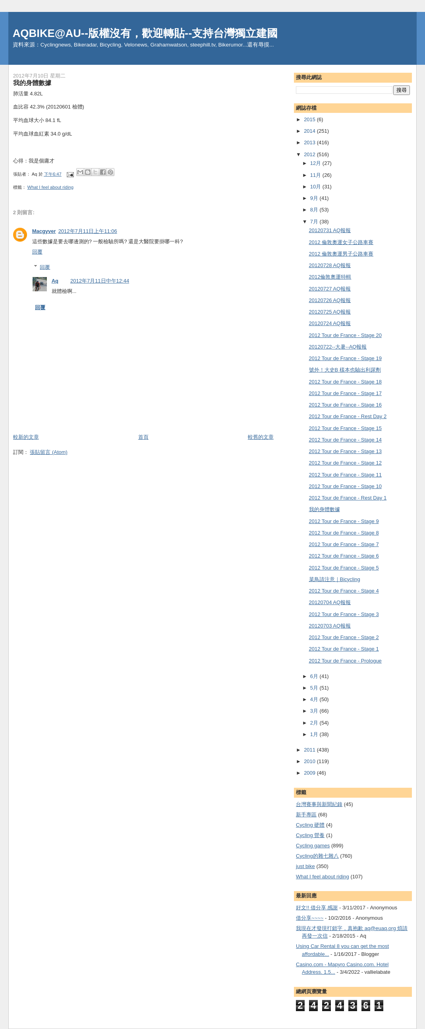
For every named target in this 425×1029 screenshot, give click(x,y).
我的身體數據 (324, 509)
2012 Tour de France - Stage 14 (345, 440)
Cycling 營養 (310, 835)
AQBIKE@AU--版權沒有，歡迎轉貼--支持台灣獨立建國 (145, 33)
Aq (55, 281)
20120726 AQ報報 (330, 300)
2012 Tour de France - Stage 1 (344, 649)
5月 (315, 688)
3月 (315, 711)
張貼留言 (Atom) (49, 452)
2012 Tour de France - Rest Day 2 (348, 416)
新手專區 (306, 815)
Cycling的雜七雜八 (317, 856)
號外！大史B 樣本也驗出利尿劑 (345, 370)
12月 (316, 163)
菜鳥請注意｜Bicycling (334, 579)
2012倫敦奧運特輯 (330, 277)
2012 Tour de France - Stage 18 (345, 382)
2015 (310, 119)
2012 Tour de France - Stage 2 (344, 637)
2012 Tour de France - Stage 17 (345, 393)
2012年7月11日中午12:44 (99, 281)
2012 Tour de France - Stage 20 (345, 335)
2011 (310, 750)
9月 (315, 198)
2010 (310, 761)
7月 (315, 222)
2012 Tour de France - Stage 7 (344, 544)
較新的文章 (26, 437)
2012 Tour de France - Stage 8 (344, 533)
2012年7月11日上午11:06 (87, 231)
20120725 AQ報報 (330, 312)
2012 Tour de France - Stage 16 (345, 405)
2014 (310, 131)
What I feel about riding (50, 187)
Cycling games (313, 846)
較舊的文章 (261, 437)
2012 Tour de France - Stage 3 (344, 614)
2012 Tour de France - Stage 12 (345, 463)
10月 (316, 187)
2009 (310, 773)
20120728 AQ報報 (330, 265)
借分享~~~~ (309, 918)
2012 (310, 154)
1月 (315, 734)
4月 (315, 699)
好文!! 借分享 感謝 (317, 908)
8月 (315, 210)
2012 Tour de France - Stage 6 (344, 556)
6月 (315, 676)
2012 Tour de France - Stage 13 (345, 451)
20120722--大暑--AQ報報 (338, 347)
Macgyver (44, 231)
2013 (310, 142)
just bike (305, 866)
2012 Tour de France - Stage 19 (345, 358)
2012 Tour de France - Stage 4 (344, 591)
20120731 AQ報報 (330, 230)
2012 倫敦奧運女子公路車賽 (341, 242)
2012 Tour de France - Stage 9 (344, 521)
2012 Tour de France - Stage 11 (345, 475)
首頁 (143, 437)
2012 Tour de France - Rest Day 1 (348, 498)
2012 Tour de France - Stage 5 (344, 568)
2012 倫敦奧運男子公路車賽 (341, 254)
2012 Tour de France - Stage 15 (345, 428)
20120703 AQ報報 (330, 626)
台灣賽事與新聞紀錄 (319, 804)
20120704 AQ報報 (330, 602)
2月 (315, 723)
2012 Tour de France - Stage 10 (345, 486)
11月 (316, 175)
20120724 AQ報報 (330, 323)
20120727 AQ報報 (330, 289)
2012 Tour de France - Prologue (345, 661)
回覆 (37, 252)
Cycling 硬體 (310, 825)
